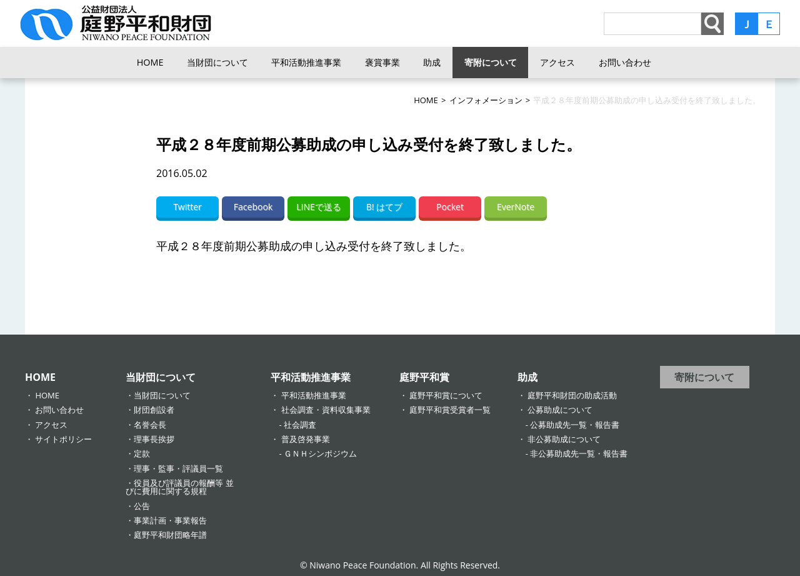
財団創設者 (154, 409)
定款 (142, 453)
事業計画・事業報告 (170, 520)
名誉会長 (150, 424)
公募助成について (560, 409)
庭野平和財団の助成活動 (572, 395)
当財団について (217, 62)
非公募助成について (564, 439)
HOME (150, 62)
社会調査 (300, 424)
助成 (432, 62)
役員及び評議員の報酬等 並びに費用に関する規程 (179, 487)
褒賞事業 (382, 62)
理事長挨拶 (154, 439)
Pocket (450, 207)
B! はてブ (384, 207)
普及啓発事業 (305, 439)
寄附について (490, 62)
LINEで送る (318, 207)
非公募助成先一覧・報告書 (579, 453)
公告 (142, 506)
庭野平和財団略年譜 (170, 534)
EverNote (515, 207)
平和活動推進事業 (306, 62)
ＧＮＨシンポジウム (320, 453)
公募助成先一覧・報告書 (574, 424)
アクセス (557, 62)
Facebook (253, 207)
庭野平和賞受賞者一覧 (450, 409)
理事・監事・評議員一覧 (178, 468)
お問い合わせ (625, 62)
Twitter (187, 207)
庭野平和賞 (424, 377)
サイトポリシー (63, 439)
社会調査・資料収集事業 (326, 409)
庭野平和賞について (445, 395)
